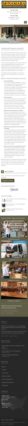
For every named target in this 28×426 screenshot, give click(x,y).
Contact (10, 336)
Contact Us (14, 369)
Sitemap (15, 336)
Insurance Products (14, 376)
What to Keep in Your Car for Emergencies (14, 205)
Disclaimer (3, 424)
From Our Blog (6, 196)
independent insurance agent (8, 67)
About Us (14, 366)
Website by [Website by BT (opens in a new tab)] (10, 424)
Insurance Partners (8, 186)
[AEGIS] (14, 190)
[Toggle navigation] (25, 22)
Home (2, 336)
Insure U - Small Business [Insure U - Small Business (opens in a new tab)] (7, 313)
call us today (12, 162)
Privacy (23, 422)
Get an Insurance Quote (14, 379)
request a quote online (18, 331)
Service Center (14, 373)
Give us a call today (18, 92)
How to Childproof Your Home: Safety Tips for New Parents (14, 200)
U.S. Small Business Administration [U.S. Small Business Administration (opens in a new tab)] (9, 310)
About (6, 336)
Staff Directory (14, 385)
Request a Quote (7, 180)
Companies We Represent (14, 382)
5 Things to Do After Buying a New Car (14, 210)
